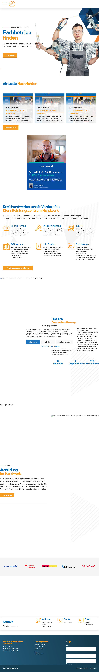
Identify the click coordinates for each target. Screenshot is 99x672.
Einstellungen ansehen (64, 342)
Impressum (57, 346)
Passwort (68, 653)
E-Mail (68, 646)
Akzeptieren (33, 342)
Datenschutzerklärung (47, 346)
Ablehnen (48, 342)
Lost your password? (71, 664)
